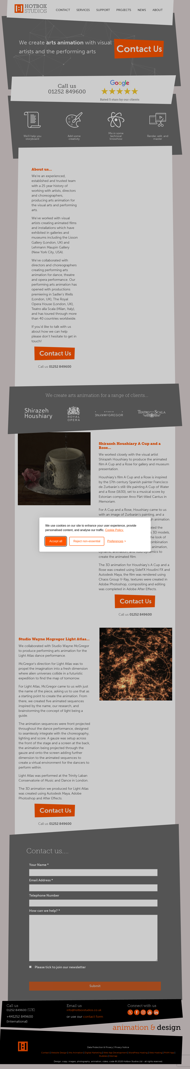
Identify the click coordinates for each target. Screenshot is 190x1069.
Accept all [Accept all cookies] (55, 541)
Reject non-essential (86, 541)
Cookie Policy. (114, 530)
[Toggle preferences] (116, 541)
